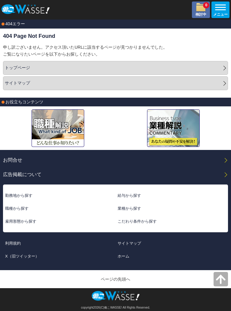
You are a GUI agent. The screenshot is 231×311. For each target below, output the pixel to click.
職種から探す (17, 208)
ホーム (123, 256)
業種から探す (129, 208)
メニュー (219, 11)
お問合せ (12, 160)
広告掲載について (22, 174)
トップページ (17, 67)
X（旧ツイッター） (22, 256)
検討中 (202, 9)
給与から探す (129, 195)
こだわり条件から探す (137, 221)
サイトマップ (17, 83)
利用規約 (13, 243)
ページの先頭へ (115, 279)
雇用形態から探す (20, 221)
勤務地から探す (18, 195)
